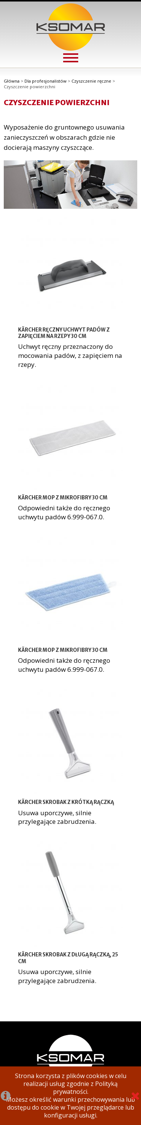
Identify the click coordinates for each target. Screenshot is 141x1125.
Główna (12, 81)
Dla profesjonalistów (45, 81)
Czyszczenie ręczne (91, 81)
